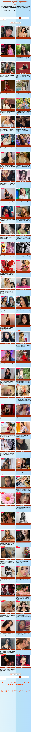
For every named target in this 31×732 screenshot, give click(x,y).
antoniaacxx (2, 62)
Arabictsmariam (3, 633)
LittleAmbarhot (3, 367)
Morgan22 (17, 557)
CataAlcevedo (2, 329)
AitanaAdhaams (18, 538)
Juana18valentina (19, 595)
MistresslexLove (18, 233)
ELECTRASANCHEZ (3, 557)
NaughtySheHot (3, 386)
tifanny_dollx (18, 576)
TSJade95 (17, 424)
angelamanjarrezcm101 (20, 139)
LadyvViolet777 (18, 253)
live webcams (20, 721)
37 (3, 19)
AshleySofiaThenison (4, 25)
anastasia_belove (19, 310)
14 (28, 17)
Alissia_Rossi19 (3, 690)
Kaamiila (1, 253)
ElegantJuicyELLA (19, 633)
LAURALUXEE (2, 652)
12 (24, 17)
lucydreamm (18, 176)
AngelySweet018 (3, 272)
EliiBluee (17, 196)
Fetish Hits (23, 730)
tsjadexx (1, 119)
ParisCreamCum (18, 272)
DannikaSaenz (18, 62)
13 (26, 17)
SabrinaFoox (18, 25)
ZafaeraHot (18, 386)
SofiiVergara (18, 119)
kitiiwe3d (1, 595)
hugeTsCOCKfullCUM (4, 310)
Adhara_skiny (2, 424)
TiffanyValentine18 (19, 652)
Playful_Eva (18, 481)
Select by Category (17, 22)
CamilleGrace (2, 82)
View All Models (3, 17)
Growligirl (2, 500)
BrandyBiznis (2, 519)
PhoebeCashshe (18, 329)
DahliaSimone (18, 519)
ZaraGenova (18, 443)
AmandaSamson (3, 443)
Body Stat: (8, 76)
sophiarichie (18, 82)
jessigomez (18, 614)
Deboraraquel (18, 671)
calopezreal (2, 671)
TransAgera (2, 176)
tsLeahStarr (18, 500)
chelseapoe (2, 614)
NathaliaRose (2, 196)
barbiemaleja (2, 481)
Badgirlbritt (18, 367)
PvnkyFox (2, 233)
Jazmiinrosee (18, 690)
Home (12, 22)
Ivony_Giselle (2, 139)
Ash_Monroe (2, 576)
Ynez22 (1, 538)
